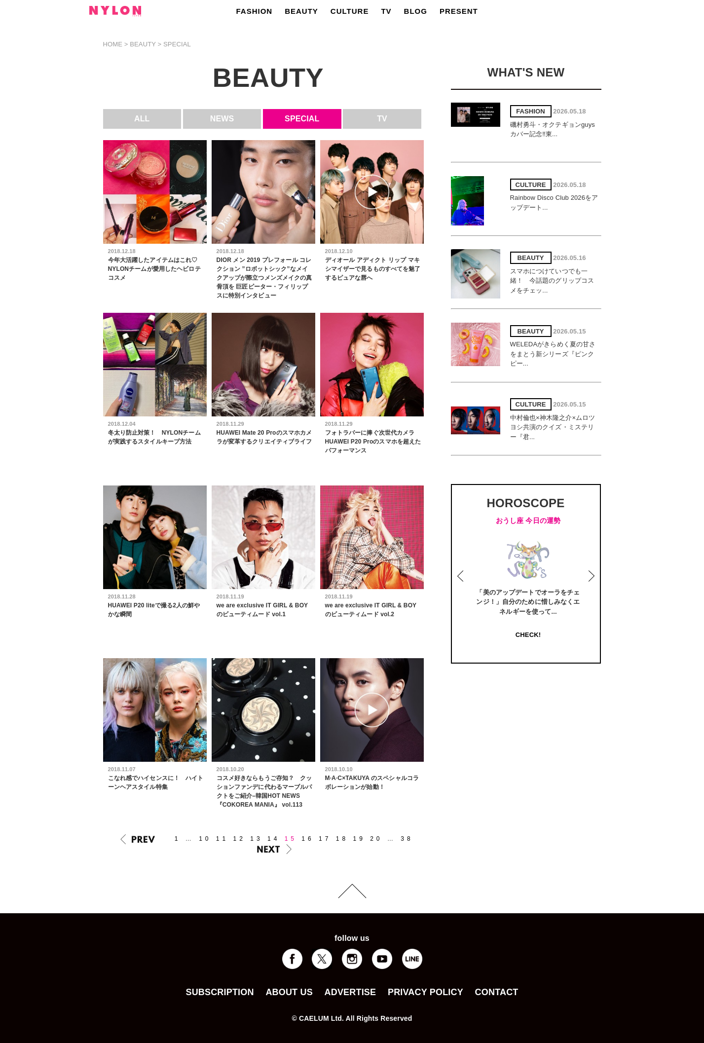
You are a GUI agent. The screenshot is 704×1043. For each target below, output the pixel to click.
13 (256, 838)
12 (239, 838)
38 (407, 838)
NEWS (222, 118)
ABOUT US (288, 992)
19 (359, 838)
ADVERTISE (350, 992)
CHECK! (528, 634)
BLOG (415, 11)
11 (222, 838)
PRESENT (459, 11)
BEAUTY (301, 11)
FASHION (254, 11)
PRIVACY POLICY (425, 992)
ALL (142, 118)
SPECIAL (302, 118)
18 (342, 838)
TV (386, 11)
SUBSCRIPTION (219, 992)
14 (273, 838)
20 (376, 838)
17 (325, 838)
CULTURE (350, 11)
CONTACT (497, 992)
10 (205, 838)
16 (307, 838)
